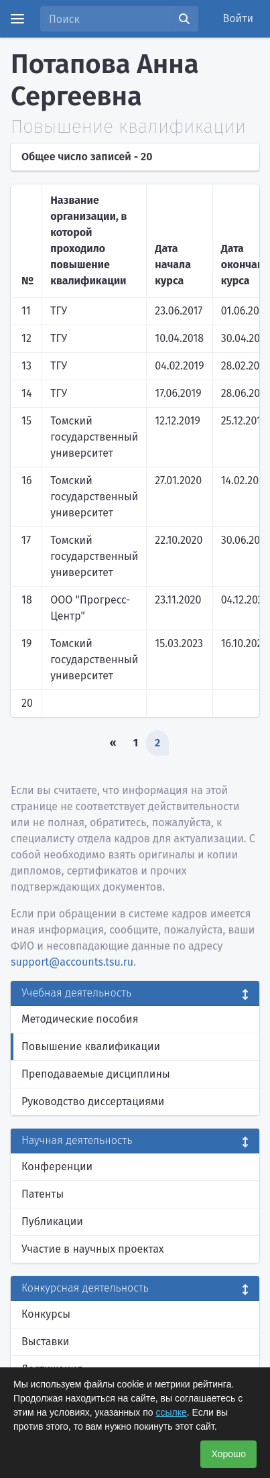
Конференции (56, 1166)
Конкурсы (45, 1314)
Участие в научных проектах (92, 1249)
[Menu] (17, 19)
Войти (238, 18)
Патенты (42, 1194)
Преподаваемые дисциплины (95, 1074)
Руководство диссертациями (92, 1101)
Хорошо (228, 1453)
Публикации (52, 1221)
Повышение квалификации (90, 1046)
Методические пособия (80, 1019)
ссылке (171, 1412)
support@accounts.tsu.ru (72, 962)
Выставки (45, 1341)
